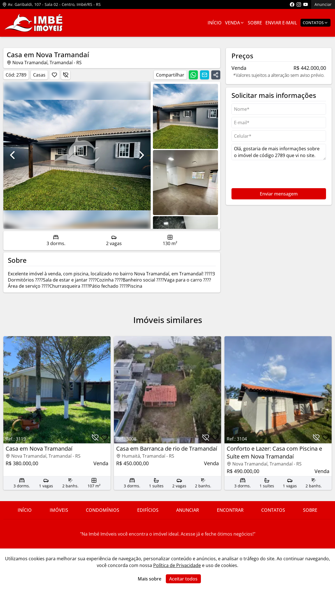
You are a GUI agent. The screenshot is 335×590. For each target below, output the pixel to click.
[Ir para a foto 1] (185, 182)
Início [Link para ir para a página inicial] (215, 23)
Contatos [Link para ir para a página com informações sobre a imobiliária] (273, 510)
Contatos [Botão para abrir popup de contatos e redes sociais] (315, 22)
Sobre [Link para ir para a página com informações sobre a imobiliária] (255, 23)
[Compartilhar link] (215, 74)
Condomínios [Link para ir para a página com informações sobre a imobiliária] (102, 510)
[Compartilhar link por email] (204, 74)
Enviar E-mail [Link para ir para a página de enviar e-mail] (281, 23)
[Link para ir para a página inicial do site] (33, 22)
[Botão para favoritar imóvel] (54, 74)
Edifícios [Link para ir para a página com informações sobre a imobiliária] (148, 510)
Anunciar (323, 4)
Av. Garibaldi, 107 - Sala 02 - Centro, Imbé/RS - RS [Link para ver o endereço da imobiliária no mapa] (51, 4)
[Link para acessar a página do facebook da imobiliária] (292, 4)
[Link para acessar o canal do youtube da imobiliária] (305, 4)
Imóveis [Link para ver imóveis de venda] (59, 510)
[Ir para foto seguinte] (142, 155)
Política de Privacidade (177, 565)
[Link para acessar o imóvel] (57, 413)
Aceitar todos (183, 579)
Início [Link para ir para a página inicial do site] (25, 510)
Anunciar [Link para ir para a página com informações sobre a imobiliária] (187, 510)
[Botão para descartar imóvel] (65, 74)
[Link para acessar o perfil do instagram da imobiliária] (299, 4)
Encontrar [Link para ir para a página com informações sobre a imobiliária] (230, 510)
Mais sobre (149, 579)
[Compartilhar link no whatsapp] (193, 74)
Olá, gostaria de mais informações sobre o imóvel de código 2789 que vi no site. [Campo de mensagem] (278, 152)
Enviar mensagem (279, 194)
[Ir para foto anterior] (12, 155)
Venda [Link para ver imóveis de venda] (234, 23)
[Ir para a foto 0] (185, 116)
